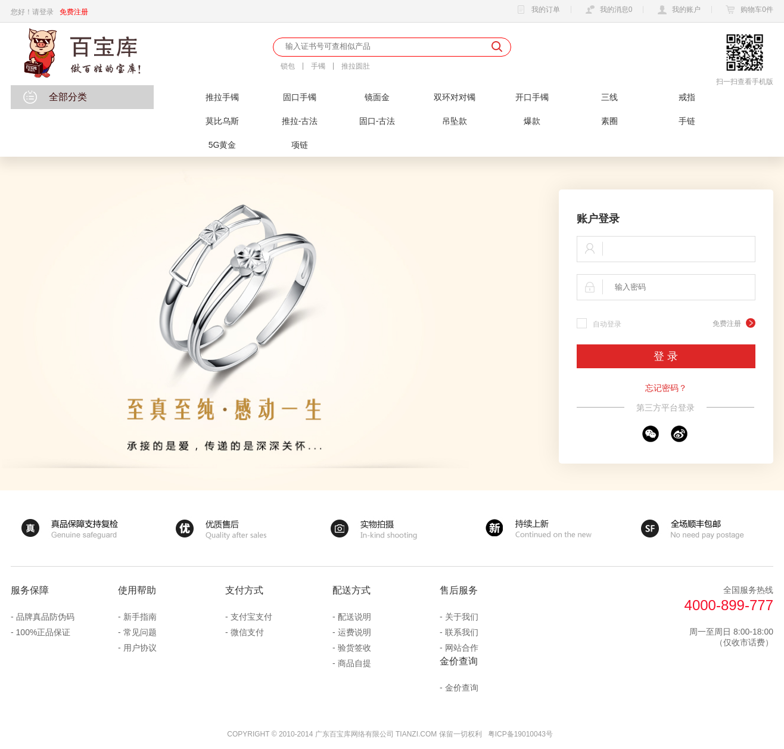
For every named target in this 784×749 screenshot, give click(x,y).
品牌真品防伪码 (45, 616)
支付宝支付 (251, 616)
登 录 (666, 356)
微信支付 (247, 632)
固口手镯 (299, 97)
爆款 (532, 121)
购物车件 (748, 10)
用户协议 (140, 647)
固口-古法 (377, 121)
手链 (687, 121)
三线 (609, 97)
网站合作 (461, 647)
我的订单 (537, 10)
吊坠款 (454, 121)
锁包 (288, 66)
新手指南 (140, 616)
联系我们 (461, 632)
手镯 (318, 66)
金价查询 (461, 687)
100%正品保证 (43, 632)
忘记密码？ (666, 388)
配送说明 (354, 616)
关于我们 (461, 616)
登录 (46, 12)
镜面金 (377, 97)
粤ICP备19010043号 (520, 734)
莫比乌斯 (222, 121)
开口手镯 (532, 97)
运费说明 (354, 632)
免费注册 (74, 12)
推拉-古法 (300, 121)
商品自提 (354, 663)
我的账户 (677, 10)
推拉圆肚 (355, 66)
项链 (299, 145)
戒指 (687, 97)
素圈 (609, 121)
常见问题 (140, 632)
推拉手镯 (222, 97)
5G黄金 (223, 145)
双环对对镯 (454, 97)
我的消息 (607, 10)
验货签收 (354, 647)
